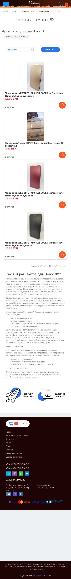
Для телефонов (28, 11)
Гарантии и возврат (14, 453)
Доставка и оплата (14, 457)
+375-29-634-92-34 (17, 468)
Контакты (10, 439)
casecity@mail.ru (15, 480)
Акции (8, 443)
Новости (9, 450)
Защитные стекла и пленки (17, 37)
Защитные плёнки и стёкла (17, 435)
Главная (5, 11)
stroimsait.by (38, 576)
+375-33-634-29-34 (17, 464)
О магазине (10, 446)
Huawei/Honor (43, 11)
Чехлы (14, 11)
